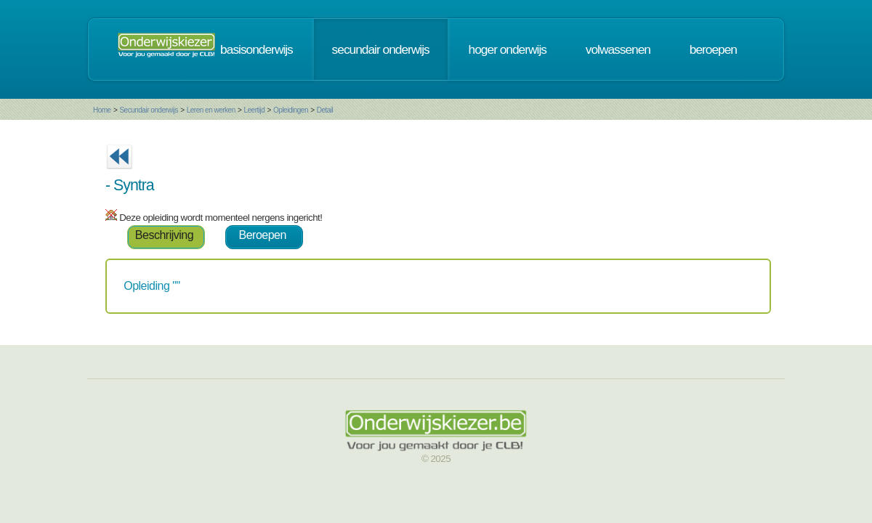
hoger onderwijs (507, 49)
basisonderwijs (256, 49)
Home (102, 110)
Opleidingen (290, 110)
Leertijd (254, 110)
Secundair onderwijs (148, 110)
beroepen (713, 49)
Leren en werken (211, 110)
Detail (325, 110)
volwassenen (618, 49)
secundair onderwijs (380, 49)
